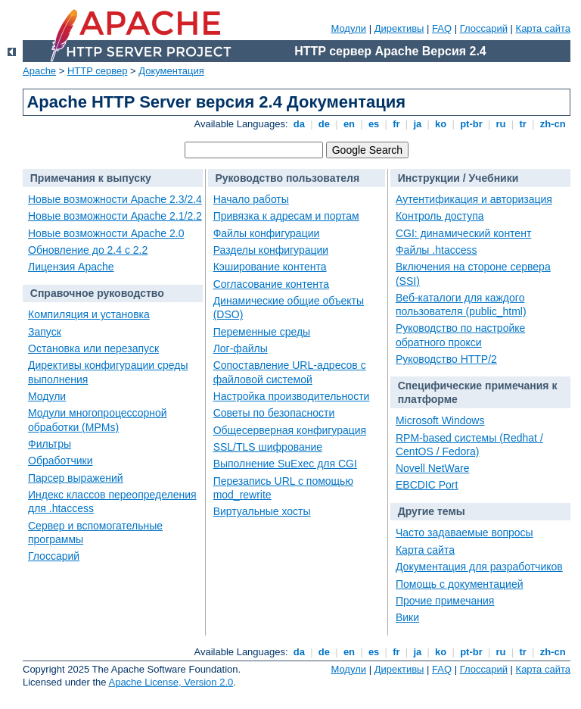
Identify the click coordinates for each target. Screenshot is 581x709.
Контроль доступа (440, 216)
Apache (39, 71)
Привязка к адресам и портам (286, 216)
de (323, 124)
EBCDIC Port (427, 485)
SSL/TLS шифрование (267, 447)
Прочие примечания (445, 601)
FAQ (442, 28)
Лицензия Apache (71, 267)
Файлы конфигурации (266, 233)
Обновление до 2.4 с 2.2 (88, 250)
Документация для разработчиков (479, 567)
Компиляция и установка (89, 314)
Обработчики (60, 460)
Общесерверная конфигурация (290, 430)
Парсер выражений (75, 478)
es (373, 124)
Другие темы (431, 511)
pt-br (472, 124)
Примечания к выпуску (90, 178)
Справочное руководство (97, 293)
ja (417, 124)
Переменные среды (262, 332)
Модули (348, 28)
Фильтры (49, 444)
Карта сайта (543, 28)
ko (441, 124)
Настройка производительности (291, 396)
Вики (407, 617)
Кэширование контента (270, 267)
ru (500, 124)
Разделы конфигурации (271, 250)
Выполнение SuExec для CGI (285, 464)
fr (396, 124)
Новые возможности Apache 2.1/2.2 (115, 216)
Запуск (44, 332)
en (348, 124)
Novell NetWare (433, 468)
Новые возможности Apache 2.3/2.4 (115, 199)
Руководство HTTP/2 (446, 359)
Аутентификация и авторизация (474, 199)
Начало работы (251, 199)
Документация (171, 71)
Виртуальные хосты (262, 511)
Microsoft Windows (440, 420)
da (298, 124)
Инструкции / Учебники (458, 178)
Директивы (399, 28)
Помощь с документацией (460, 584)
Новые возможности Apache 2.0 (106, 233)
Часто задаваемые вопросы (464, 532)
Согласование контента (271, 284)
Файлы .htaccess (436, 250)
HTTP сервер (97, 71)
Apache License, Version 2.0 (170, 682)
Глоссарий (484, 28)
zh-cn (552, 124)
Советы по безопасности (274, 413)
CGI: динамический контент (463, 233)
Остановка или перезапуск (93, 348)
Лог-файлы (240, 348)
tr (523, 124)
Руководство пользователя (287, 178)
